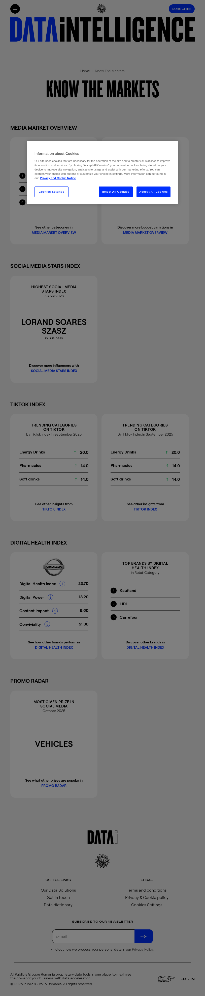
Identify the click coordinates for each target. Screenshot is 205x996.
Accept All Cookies (153, 191)
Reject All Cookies (115, 191)
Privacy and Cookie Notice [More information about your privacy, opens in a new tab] (58, 178)
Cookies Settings (51, 191)
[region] (102, 172)
